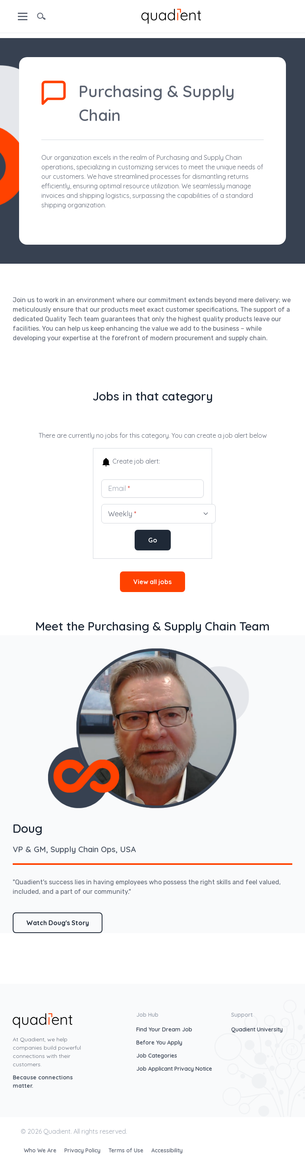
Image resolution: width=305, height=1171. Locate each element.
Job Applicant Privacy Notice (174, 1068)
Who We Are (41, 1150)
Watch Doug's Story (57, 923)
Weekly (158, 513)
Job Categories (156, 1055)
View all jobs (152, 582)
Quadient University (257, 1029)
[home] (171, 15)
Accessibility (167, 1150)
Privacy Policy (83, 1150)
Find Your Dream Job (164, 1029)
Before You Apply (159, 1042)
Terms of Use (126, 1150)
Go (152, 540)
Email (119, 488)
